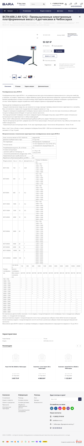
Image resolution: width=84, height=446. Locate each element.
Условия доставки (23, 402)
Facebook (55, 408)
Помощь (20, 398)
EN (79, 6)
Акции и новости (7, 400)
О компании (6, 398)
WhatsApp (72, 408)
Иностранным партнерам (6, 407)
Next (34, 77)
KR (77, 6)
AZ (81, 6)
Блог (35, 398)
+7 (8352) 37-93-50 (57, 3)
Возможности (38, 402)
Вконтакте (51, 408)
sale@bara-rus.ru (57, 420)
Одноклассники (64, 408)
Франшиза (5, 405)
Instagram (60, 408)
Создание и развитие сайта (68, 442)
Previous (10, 77)
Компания (6, 395)
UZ (75, 6)
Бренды (36, 400)
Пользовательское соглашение (23, 410)
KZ (73, 6)
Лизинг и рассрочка (8, 402)
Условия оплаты (23, 400)
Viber (68, 408)
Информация (23, 395)
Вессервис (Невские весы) (73, 35)
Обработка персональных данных (22, 406)
